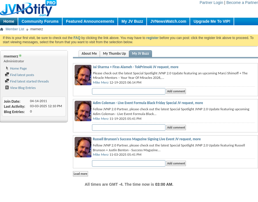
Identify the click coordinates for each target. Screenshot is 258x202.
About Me (89, 53)
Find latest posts (19, 75)
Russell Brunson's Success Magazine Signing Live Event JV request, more (147, 139)
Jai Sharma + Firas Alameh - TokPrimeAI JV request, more (135, 67)
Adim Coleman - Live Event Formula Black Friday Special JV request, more (148, 103)
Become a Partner (242, 2)
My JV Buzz (132, 21)
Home (8, 21)
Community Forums (40, 21)
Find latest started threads (27, 81)
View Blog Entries (20, 88)
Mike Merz (101, 82)
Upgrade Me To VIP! (212, 21)
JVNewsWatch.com (168, 21)
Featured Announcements (90, 21)
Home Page (16, 68)
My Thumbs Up (114, 53)
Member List (15, 29)
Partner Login (211, 2)
